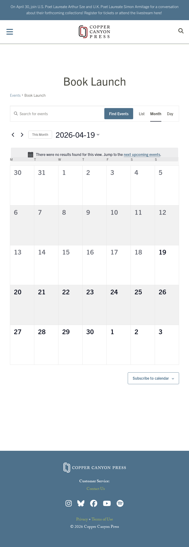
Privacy (82, 519)
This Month (40, 134)
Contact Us (96, 489)
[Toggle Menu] (10, 31)
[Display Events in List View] (142, 114)
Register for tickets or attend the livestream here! (123, 12)
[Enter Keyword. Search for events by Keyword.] (57, 114)
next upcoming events (142, 154)
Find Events (118, 113)
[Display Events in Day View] (170, 114)
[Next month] (22, 134)
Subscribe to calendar (151, 378)
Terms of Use (102, 519)
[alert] (94, 154)
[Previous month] (13, 134)
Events (15, 95)
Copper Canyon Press (94, 31)
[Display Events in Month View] (155, 114)
